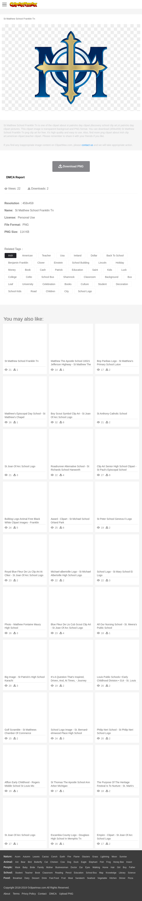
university (27, 284)
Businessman (61, 867)
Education (78, 872)
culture (85, 284)
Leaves (36, 856)
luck (124, 269)
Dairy (26, 878)
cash (43, 269)
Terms (16, 893)
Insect (129, 862)
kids (109, 269)
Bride (32, 867)
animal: (8, 861)
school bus (48, 277)
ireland (77, 255)
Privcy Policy (29, 893)
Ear (81, 867)
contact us (87, 145)
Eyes (87, 867)
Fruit (63, 878)
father (132, 867)
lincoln (102, 262)
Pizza (130, 878)
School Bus (91, 872)
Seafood (91, 878)
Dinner (122, 878)
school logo (85, 291)
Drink (44, 878)
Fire (69, 856)
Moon (114, 856)
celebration (49, 284)
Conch (54, 856)
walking (96, 867)
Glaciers (86, 856)
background (111, 277)
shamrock (68, 277)
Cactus (45, 856)
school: (8, 872)
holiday (120, 262)
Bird (30, 862)
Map (101, 872)
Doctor (74, 867)
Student (18, 872)
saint (95, 269)
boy (125, 867)
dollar (94, 255)
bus (130, 277)
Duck (76, 862)
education (77, 269)
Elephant (93, 862)
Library (122, 872)
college (12, 277)
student (102, 284)
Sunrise (123, 856)
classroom (90, 277)
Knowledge (111, 872)
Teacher (29, 872)
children (50, 291)
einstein (58, 262)
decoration (122, 284)
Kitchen (113, 878)
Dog (69, 862)
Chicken (54, 862)
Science (132, 872)
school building (80, 262)
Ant (16, 862)
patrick (59, 269)
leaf (10, 284)
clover (41, 262)
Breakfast (17, 878)
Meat (70, 878)
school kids (14, 291)
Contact (42, 893)
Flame (76, 856)
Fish (102, 862)
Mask (17, 867)
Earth (62, 856)
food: (7, 878)
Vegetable (102, 878)
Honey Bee (118, 862)
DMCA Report (15, 177)
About (7, 893)
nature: (8, 856)
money (12, 269)
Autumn (26, 856)
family (40, 867)
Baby (25, 867)
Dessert (35, 878)
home (105, 867)
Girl (118, 867)
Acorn (17, 856)
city (66, 291)
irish (10, 255)
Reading (59, 872)
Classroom (47, 872)
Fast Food (54, 878)
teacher (46, 255)
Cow (62, 862)
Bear (23, 862)
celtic (29, 277)
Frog (108, 862)
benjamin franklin (18, 262)
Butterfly (38, 862)
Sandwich (80, 878)
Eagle (83, 862)
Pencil (68, 872)
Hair (113, 867)
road (34, 291)
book (28, 269)
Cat (46, 862)
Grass (95, 856)
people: (8, 867)
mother (49, 867)
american (27, 255)
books (67, 284)
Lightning (104, 856)
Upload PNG (66, 893)
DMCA (52, 893)
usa (62, 255)
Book (37, 872)
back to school (115, 255)
